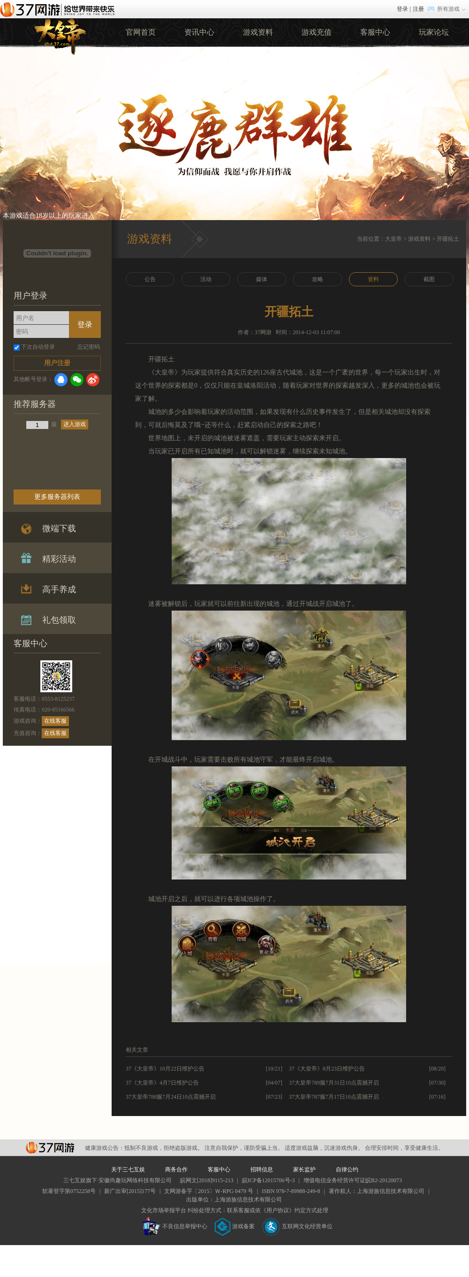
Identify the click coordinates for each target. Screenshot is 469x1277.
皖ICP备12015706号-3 (268, 1180)
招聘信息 (261, 1169)
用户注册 (57, 363)
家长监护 (304, 1169)
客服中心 (375, 32)
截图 (429, 279)
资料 (373, 279)
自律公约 (347, 1169)
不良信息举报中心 (174, 1226)
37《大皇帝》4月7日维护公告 (162, 1082)
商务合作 (176, 1169)
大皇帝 (393, 239)
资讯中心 (199, 32)
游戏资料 (258, 32)
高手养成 (59, 589)
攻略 (317, 279)
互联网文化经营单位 (297, 1226)
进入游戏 (74, 424)
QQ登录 (61, 379)
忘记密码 (88, 347)
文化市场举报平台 (163, 1210)
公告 (150, 279)
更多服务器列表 (57, 496)
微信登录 (76, 379)
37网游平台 (50, 1147)
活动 (206, 279)
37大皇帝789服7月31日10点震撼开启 (334, 1082)
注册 (418, 9)
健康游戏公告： (104, 1148)
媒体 (261, 279)
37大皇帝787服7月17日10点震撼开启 (334, 1096)
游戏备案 (234, 1226)
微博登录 (92, 379)
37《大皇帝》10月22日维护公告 (165, 1068)
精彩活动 (59, 559)
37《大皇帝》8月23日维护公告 (327, 1068)
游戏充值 (317, 32)
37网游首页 (59, 9)
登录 (402, 9)
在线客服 (55, 721)
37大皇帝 (59, 35)
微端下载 (59, 528)
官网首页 (141, 32)
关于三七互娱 (128, 1169)
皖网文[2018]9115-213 (207, 1180)
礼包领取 (59, 620)
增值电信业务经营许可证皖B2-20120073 (352, 1180)
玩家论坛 (434, 32)
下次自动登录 (38, 347)
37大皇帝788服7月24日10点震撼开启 (171, 1096)
